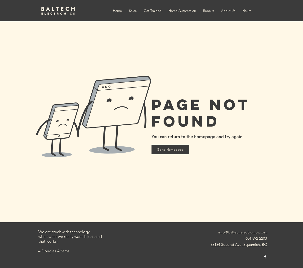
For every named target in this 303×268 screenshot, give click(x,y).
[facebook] (265, 256)
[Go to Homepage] (170, 149)
